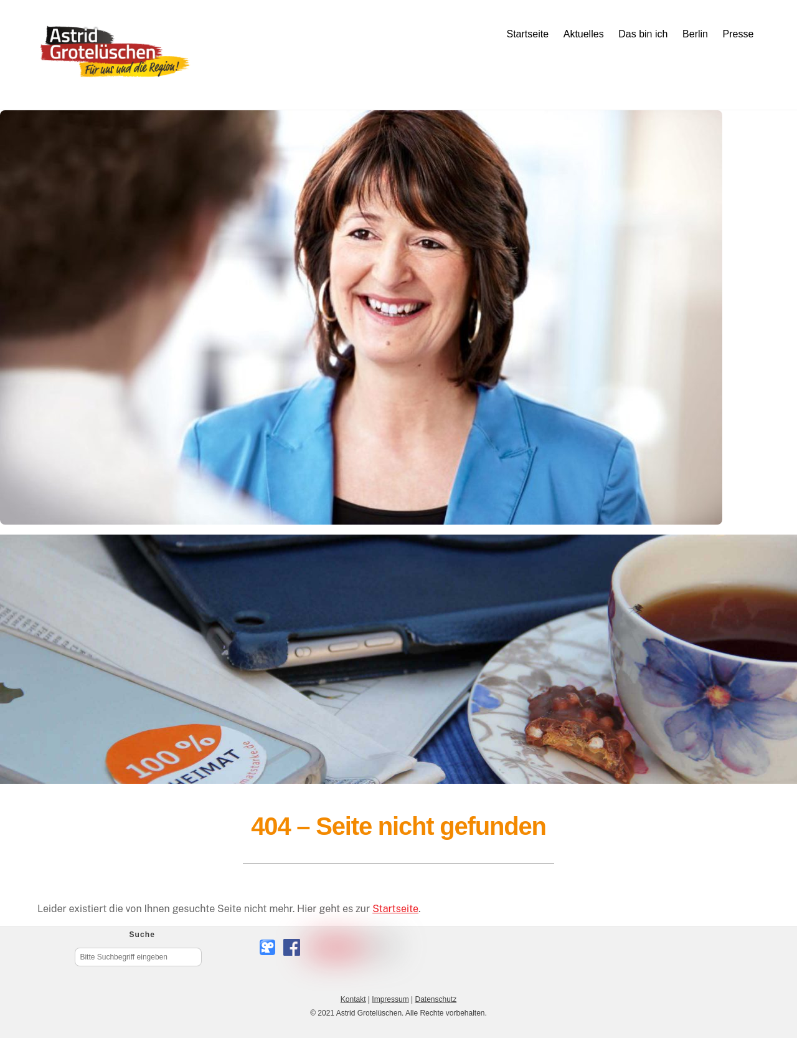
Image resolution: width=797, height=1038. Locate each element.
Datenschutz (435, 999)
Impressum (390, 999)
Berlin (695, 34)
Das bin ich (642, 34)
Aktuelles (584, 34)
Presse (738, 34)
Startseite (527, 34)
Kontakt (353, 999)
